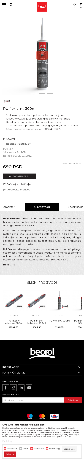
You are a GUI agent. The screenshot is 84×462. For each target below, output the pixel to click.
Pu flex (8, 149)
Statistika (38, 448)
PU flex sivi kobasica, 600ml (14, 322)
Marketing (54, 448)
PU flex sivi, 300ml (59, 321)
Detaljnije (8, 441)
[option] (42, 55)
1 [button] (34, 93)
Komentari (8, 206)
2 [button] (42, 93)
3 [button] (50, 93)
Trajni (25, 448)
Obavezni (12, 448)
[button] (11, 4)
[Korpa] (81, 8)
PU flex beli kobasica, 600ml (36, 322)
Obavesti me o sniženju (70, 163)
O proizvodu (42, 206)
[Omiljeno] (74, 8)
